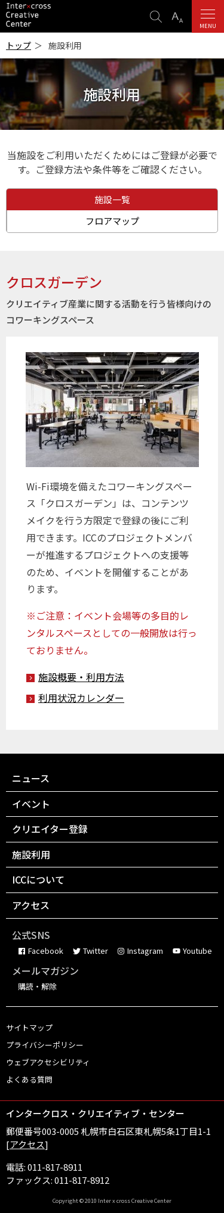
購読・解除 (37, 986)
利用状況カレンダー (81, 698)
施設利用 (31, 854)
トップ (18, 46)
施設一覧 (112, 199)
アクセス (31, 905)
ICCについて (38, 879)
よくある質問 (29, 1079)
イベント (31, 804)
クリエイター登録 (50, 829)
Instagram (145, 950)
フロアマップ (112, 220)
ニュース (31, 778)
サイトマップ (29, 1027)
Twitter (95, 950)
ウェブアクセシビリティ (48, 1062)
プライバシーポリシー (45, 1044)
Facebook (45, 950)
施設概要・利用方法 (81, 677)
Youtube (197, 950)
